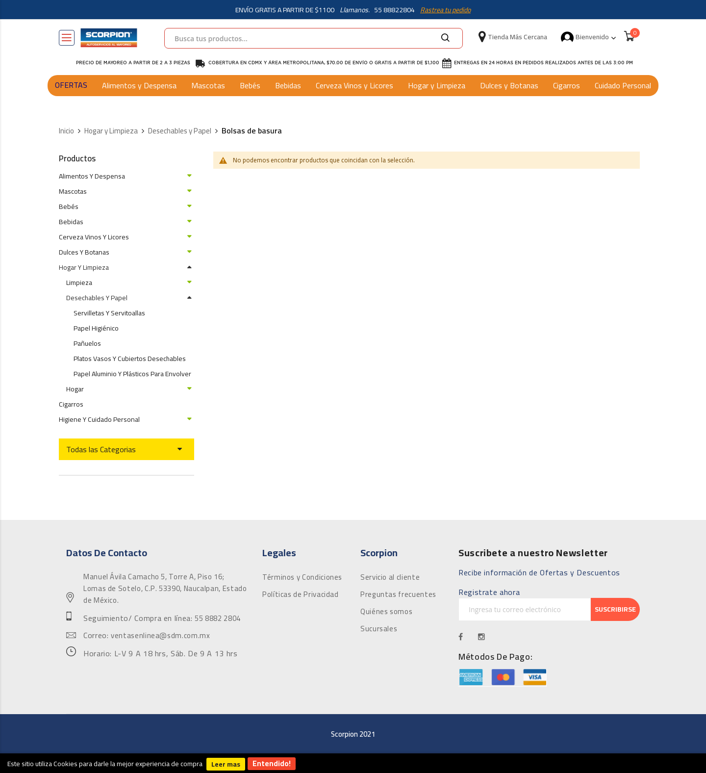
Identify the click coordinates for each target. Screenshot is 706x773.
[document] (353, 763)
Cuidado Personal (623, 85)
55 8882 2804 (218, 618)
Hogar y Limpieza (436, 85)
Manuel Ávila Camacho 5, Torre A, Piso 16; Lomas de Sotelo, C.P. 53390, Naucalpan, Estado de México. (165, 588)
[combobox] (313, 38)
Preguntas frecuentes (398, 594)
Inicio (66, 131)
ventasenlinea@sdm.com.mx (160, 636)
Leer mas (225, 764)
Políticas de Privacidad (300, 594)
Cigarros (566, 85)
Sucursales (378, 629)
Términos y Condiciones (302, 577)
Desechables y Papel (179, 131)
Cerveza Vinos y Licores (354, 85)
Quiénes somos (386, 612)
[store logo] (108, 38)
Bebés (250, 85)
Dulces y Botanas (509, 85)
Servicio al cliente (390, 577)
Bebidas (288, 85)
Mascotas (208, 85)
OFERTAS (71, 84)
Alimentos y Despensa (139, 85)
